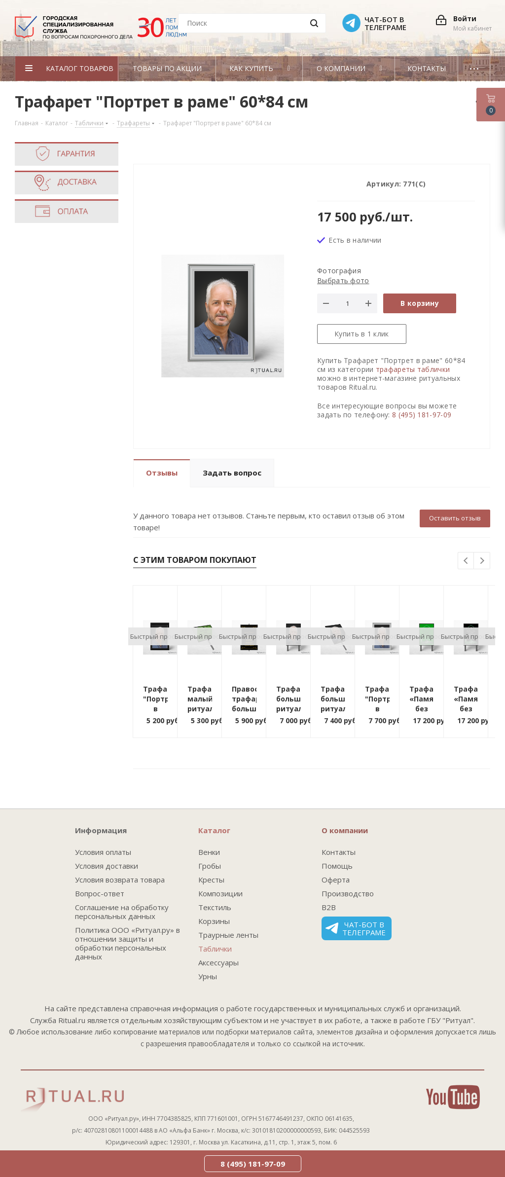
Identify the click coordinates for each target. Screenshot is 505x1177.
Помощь (337, 866)
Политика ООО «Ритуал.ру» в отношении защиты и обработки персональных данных (127, 943)
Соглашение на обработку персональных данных (122, 911)
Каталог (214, 830)
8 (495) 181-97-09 (421, 414)
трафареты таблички (413, 369)
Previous (466, 561)
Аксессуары (218, 962)
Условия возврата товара (120, 879)
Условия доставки (106, 866)
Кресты (211, 879)
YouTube (453, 1097)
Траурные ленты (228, 935)
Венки (209, 852)
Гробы (209, 866)
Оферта (336, 879)
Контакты (339, 852)
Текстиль (214, 907)
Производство (348, 893)
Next (482, 561)
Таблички (215, 949)
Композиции (220, 893)
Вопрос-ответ (99, 893)
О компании (345, 830)
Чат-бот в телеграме (355, 928)
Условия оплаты (103, 852)
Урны (207, 976)
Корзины (214, 921)
